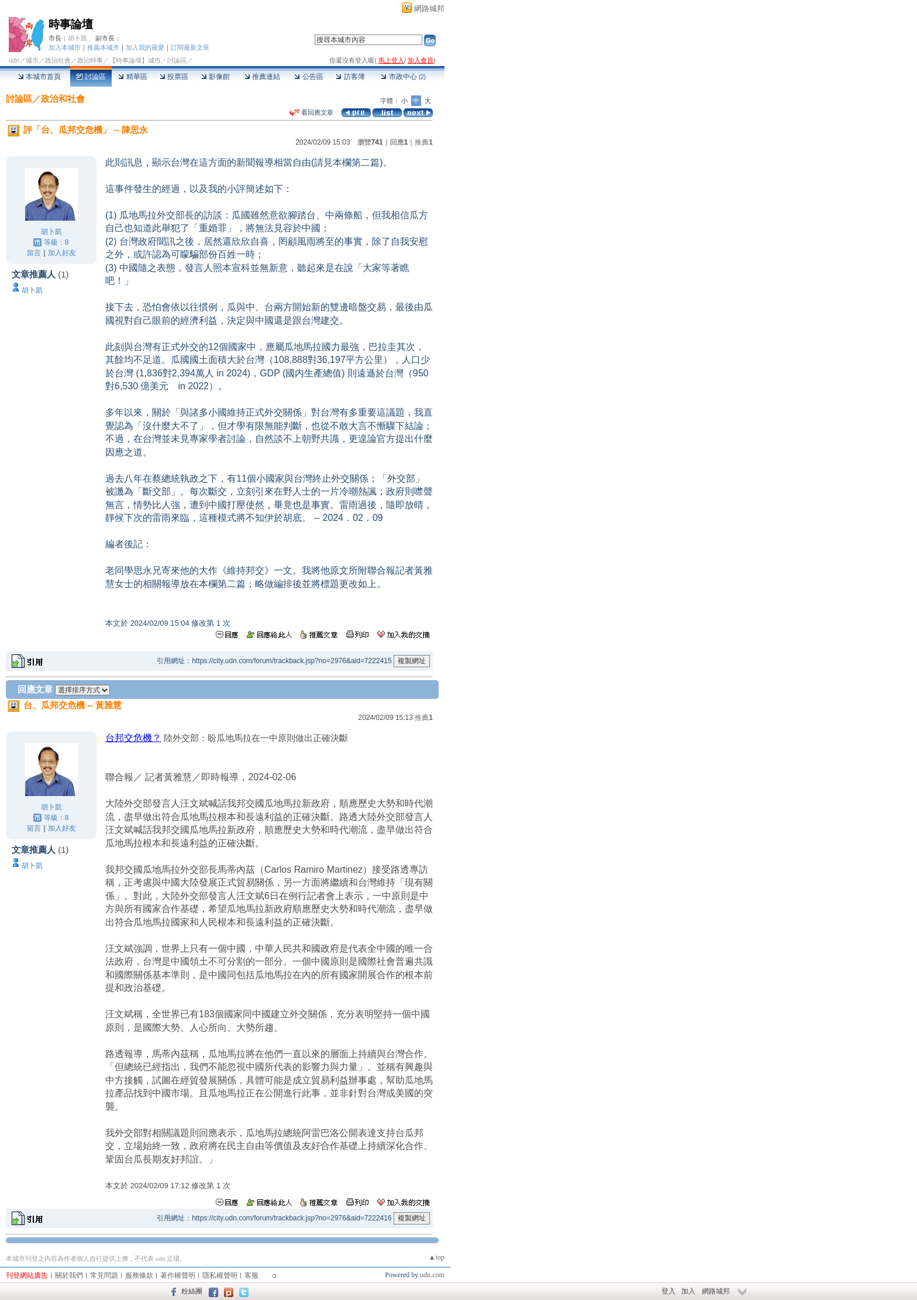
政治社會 (58, 60)
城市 (32, 60)
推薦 (424, 142)
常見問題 (104, 1275)
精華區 (132, 77)
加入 (688, 1291)
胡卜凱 (77, 38)
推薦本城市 (103, 47)
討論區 (91, 77)
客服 (251, 1275)
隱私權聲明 (219, 1275)
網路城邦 (429, 8)
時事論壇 (71, 24)
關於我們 (69, 1275)
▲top (436, 1257)
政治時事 (90, 60)
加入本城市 (65, 47)
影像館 (215, 77)
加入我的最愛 (145, 47)
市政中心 (403, 77)
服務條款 (139, 1275)
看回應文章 (311, 112)
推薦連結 (262, 77)
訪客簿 (350, 77)
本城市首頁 (39, 77)
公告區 (308, 77)
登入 (668, 1291)
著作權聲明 (177, 1275)
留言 (34, 253)
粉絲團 (191, 1291)
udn (14, 60)
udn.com (432, 1275)
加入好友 (62, 253)
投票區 (174, 77)
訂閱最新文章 (190, 47)
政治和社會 (63, 99)
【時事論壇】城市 (135, 60)
